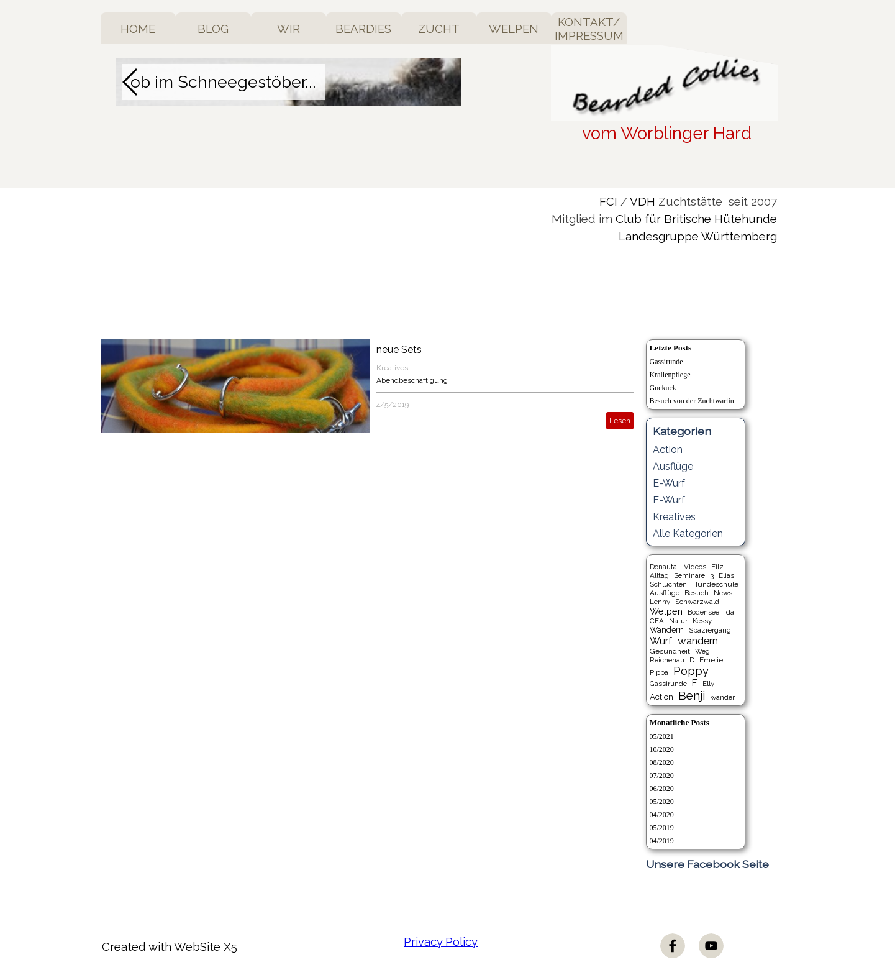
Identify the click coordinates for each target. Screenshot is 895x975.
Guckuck (663, 387)
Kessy (702, 620)
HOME (137, 28)
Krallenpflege (670, 374)
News (723, 592)
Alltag (659, 575)
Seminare (689, 575)
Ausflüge (673, 466)
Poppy (691, 670)
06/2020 (662, 788)
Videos (695, 566)
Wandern (667, 629)
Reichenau (667, 660)
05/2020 (662, 801)
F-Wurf (669, 500)
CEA (657, 620)
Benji (691, 695)
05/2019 (662, 827)
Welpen (666, 611)
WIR (288, 28)
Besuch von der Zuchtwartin (692, 400)
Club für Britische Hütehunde (696, 219)
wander (723, 697)
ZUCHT (439, 28)
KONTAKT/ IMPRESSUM (589, 28)
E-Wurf (669, 483)
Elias (726, 575)
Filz (717, 566)
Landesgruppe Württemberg (698, 236)
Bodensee (703, 612)
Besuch (696, 592)
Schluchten (668, 584)
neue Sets (399, 349)
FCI (608, 201)
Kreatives (392, 368)
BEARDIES (363, 28)
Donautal (664, 566)
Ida (729, 612)
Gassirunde (666, 361)
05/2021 (662, 736)
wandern (698, 640)
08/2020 (662, 762)
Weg (702, 651)
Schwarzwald (697, 601)
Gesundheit (670, 651)
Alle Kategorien (688, 533)
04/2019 (662, 840)
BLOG (213, 28)
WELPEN (513, 28)
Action (668, 449)
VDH (642, 201)
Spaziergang (710, 630)
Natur (678, 620)
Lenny (660, 601)
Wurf (661, 641)
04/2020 (662, 814)
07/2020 (662, 775)
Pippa (659, 672)
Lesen (619, 420)
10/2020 (662, 749)
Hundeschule (715, 584)
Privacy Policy (441, 941)
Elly (708, 683)
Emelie (711, 660)
